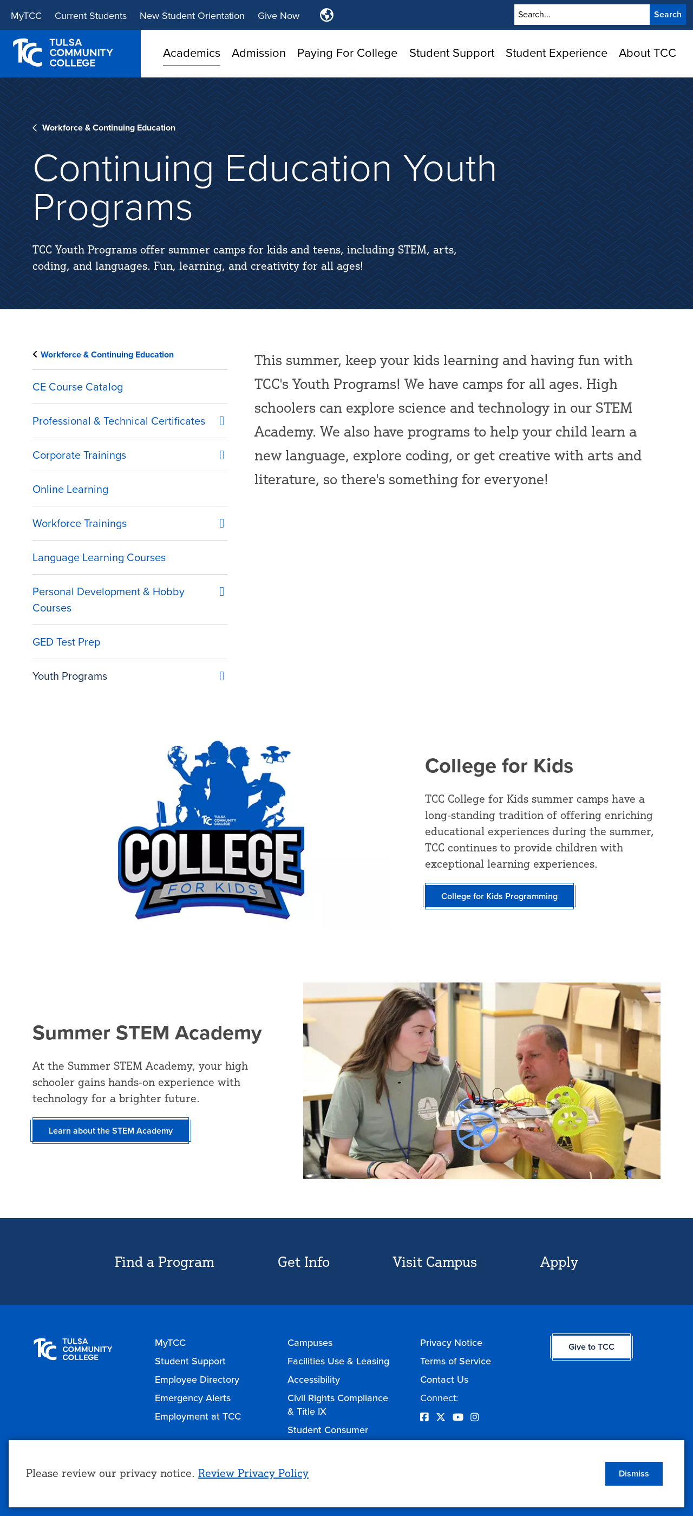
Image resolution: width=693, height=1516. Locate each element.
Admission (259, 53)
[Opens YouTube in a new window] (458, 1417)
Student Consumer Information (327, 1436)
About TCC (647, 53)
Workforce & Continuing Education (108, 127)
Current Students (91, 16)
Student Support (451, 53)
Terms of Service (455, 1361)
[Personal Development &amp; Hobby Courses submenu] (216, 589)
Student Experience (556, 53)
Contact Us (444, 1379)
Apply (559, 1261)
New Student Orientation (192, 16)
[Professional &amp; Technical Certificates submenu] (216, 418)
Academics (191, 53)
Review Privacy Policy (253, 1473)
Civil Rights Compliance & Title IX (337, 1404)
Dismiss (634, 1473)
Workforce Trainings (79, 523)
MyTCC (26, 16)
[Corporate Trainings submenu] (216, 452)
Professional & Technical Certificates (118, 421)
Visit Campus (435, 1261)
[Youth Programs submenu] (216, 673)
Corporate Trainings (79, 455)
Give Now (278, 16)
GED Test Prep (66, 642)
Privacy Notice (451, 1342)
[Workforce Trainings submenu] (216, 521)
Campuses (309, 1342)
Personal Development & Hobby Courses (108, 599)
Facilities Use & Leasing (338, 1361)
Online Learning (70, 489)
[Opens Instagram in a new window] (474, 1417)
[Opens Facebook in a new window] (424, 1417)
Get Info (304, 1261)
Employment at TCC (198, 1416)
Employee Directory (197, 1379)
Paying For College (347, 53)
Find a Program (164, 1261)
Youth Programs (69, 676)
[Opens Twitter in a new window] (441, 1417)
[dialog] (346, 1473)
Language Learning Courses (99, 557)
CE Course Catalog (77, 387)
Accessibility (313, 1379)
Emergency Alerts (193, 1397)
